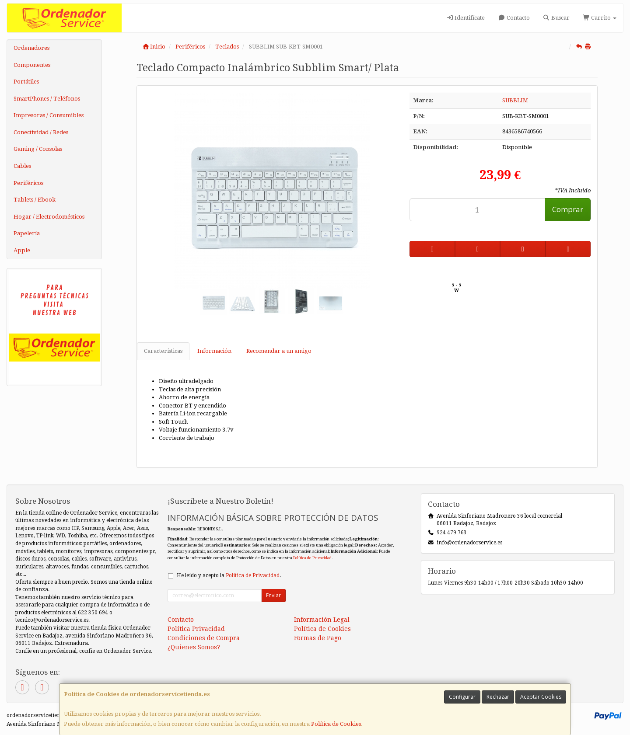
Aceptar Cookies (540, 696)
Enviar (273, 595)
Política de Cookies (336, 724)
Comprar (567, 209)
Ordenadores (31, 48)
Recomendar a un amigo (279, 351)
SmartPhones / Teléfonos (47, 98)
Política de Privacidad (312, 557)
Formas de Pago (317, 637)
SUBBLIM (515, 100)
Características (163, 351)
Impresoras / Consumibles (49, 115)
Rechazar (497, 696)
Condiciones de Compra (204, 637)
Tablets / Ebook (35, 199)
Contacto (513, 17)
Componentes (32, 65)
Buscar (556, 17)
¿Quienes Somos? (194, 647)
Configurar (462, 696)
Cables (22, 166)
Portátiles (26, 81)
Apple (22, 250)
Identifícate (465, 17)
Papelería (27, 233)
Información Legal (322, 619)
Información (214, 351)
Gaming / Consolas (38, 149)
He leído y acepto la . (229, 575)
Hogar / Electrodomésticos (49, 216)
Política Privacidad (196, 628)
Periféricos (28, 183)
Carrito (599, 17)
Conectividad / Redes (41, 132)
